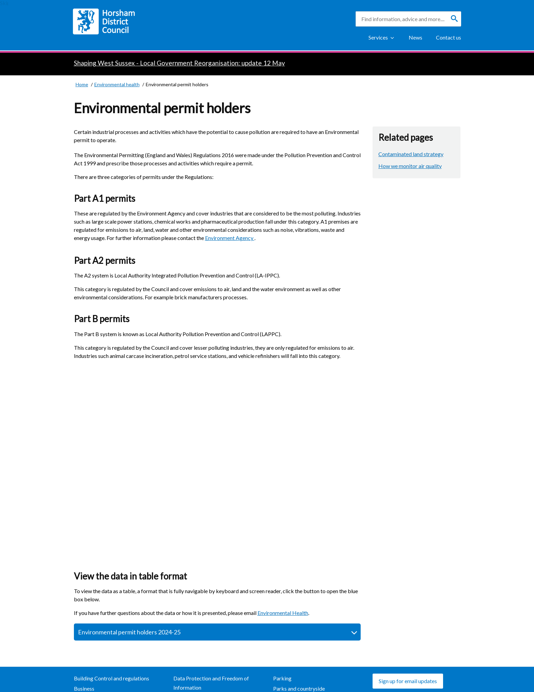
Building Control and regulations (111, 678)
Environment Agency (229, 238)
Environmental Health (282, 613)
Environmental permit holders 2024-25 (129, 632)
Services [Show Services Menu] (378, 37)
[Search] (454, 19)
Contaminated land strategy (410, 154)
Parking (282, 678)
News (415, 37)
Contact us (448, 37)
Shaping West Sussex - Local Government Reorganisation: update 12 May (179, 63)
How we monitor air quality (410, 166)
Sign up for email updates (408, 681)
